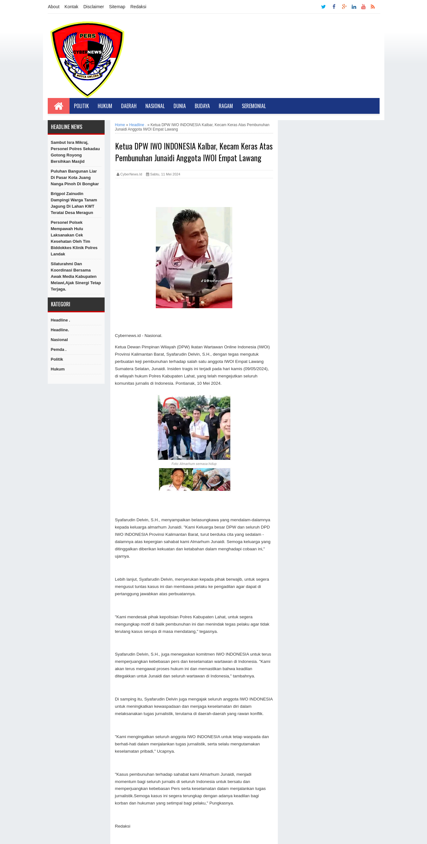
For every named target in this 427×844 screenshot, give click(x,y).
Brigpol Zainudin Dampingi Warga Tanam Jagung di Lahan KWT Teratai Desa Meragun (74, 203)
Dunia (180, 106)
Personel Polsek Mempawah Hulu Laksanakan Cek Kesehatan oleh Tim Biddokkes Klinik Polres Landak (74, 238)
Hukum (105, 106)
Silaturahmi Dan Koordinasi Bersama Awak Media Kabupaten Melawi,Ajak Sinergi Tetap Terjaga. (76, 276)
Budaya (202, 106)
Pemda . (59, 349)
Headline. (60, 329)
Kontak (71, 6)
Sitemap (117, 6)
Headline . (60, 320)
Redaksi (138, 6)
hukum (58, 369)
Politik (81, 106)
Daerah (129, 106)
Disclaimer (93, 6)
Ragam (226, 106)
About (54, 6)
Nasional (155, 106)
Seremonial (254, 106)
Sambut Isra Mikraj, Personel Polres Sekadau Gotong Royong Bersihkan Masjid (75, 152)
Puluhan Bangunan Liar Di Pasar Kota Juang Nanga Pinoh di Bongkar (75, 177)
